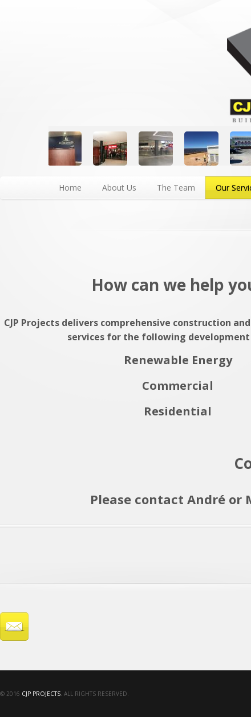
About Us (119, 187)
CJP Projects (41, 694)
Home (70, 187)
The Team (176, 187)
